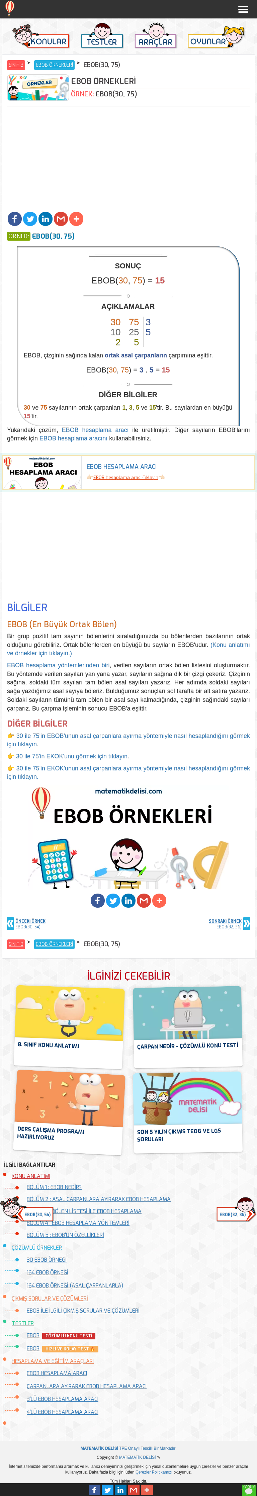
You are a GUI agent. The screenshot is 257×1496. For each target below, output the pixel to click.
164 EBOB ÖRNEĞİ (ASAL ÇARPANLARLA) (75, 1285)
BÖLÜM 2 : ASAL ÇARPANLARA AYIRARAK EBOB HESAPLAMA (99, 1199)
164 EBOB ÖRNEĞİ (47, 1272)
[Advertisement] (128, 160)
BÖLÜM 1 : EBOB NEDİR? (54, 1187)
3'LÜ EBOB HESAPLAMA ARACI (62, 1399)
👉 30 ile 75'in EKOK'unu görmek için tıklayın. (68, 756)
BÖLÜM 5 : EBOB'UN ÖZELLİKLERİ (65, 1235)
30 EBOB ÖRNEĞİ (47, 1259)
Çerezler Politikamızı (154, 1472)
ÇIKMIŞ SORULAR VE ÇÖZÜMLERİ (50, 1298)
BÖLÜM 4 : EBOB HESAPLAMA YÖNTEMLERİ (78, 1223)
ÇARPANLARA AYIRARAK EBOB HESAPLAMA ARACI (87, 1386)
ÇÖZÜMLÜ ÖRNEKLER (37, 1247)
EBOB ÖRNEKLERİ (54, 65)
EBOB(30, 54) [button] (37, 1215)
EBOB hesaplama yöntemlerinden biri (58, 665)
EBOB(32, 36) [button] (233, 1215)
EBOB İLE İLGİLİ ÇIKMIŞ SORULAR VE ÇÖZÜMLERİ (83, 1310)
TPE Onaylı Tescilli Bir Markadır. (129, 1448)
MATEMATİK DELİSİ (137, 1457)
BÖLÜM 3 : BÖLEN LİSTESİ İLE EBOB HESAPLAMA (84, 1211)
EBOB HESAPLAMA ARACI (57, 1373)
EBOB (33, 1335)
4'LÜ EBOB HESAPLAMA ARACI (62, 1412)
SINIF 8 (16, 65)
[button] (15, 219)
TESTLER (23, 1323)
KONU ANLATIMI (31, 1176)
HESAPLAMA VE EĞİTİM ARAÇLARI (53, 1361)
